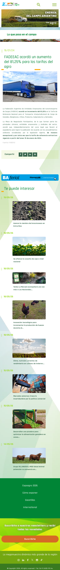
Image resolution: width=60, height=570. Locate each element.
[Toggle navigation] (54, 4)
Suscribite (30, 539)
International (30, 507)
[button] (20, 154)
